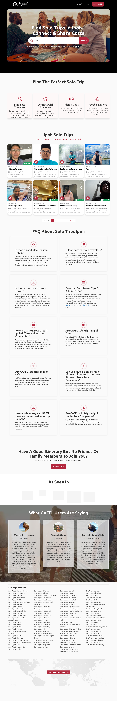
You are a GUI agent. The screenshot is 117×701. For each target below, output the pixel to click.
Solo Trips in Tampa (14, 645)
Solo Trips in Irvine (40, 629)
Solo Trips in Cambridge (68, 613)
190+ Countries (47, 46)
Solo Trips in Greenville (67, 636)
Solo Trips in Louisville (93, 615)
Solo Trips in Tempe (92, 613)
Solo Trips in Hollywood (42, 645)
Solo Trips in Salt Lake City (68, 604)
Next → (72, 220)
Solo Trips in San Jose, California (19, 602)
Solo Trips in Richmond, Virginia (70, 629)
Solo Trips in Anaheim (41, 647)
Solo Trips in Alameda (67, 591)
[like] (29, 147)
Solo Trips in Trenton (15, 613)
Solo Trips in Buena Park (68, 600)
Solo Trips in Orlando (41, 593)
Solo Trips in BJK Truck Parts (95, 618)
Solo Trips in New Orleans (68, 633)
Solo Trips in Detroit (92, 600)
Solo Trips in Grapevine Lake (95, 638)
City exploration (15, 169)
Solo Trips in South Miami (42, 611)
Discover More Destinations (59, 672)
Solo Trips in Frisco (92, 624)
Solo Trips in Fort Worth (94, 620)
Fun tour (89, 169)
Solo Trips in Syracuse (93, 629)
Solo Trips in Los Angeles (16, 593)
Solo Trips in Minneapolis (68, 595)
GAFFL (38, 139)
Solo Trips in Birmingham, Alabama (19, 642)
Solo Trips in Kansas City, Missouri (45, 595)
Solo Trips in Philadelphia (42, 600)
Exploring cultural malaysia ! (72, 169)
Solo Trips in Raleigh (66, 615)
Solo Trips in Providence (42, 624)
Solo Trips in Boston (15, 627)
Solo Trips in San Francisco (17, 615)
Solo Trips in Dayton (92, 633)
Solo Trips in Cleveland (93, 593)
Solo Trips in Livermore (41, 609)
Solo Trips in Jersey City (16, 609)
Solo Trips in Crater (92, 622)
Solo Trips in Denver (15, 607)
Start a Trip (79, 4)
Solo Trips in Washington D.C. (18, 598)
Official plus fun (15, 205)
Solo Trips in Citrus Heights (69, 609)
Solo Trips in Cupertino (41, 613)
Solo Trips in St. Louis (41, 620)
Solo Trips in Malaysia (60, 139)
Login (88, 4)
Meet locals (70, 305)
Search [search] (84, 40)
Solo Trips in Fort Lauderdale (43, 640)
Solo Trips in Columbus (41, 591)
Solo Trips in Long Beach (94, 609)
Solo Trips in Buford (66, 593)
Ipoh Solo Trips (58, 134)
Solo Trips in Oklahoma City (95, 645)
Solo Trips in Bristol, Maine (94, 640)
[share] (29, 151)
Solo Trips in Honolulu (41, 631)
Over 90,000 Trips (74, 46)
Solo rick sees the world (96, 205)
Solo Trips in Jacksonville (42, 615)
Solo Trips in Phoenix (15, 629)
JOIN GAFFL (98, 4)
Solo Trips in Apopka (67, 647)
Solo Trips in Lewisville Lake (69, 631)
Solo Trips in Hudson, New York (18, 591)
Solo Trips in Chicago (15, 595)
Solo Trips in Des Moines (68, 598)
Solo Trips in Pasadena (93, 611)
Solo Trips (47, 139)
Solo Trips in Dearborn (93, 598)
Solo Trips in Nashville (41, 642)
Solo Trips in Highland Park (43, 633)
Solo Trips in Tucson (92, 595)
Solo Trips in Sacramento (42, 607)
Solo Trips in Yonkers (15, 649)
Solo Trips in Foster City (94, 631)
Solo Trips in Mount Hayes (42, 627)
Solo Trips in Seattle (15, 600)
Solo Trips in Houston (15, 636)
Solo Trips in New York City (17, 611)
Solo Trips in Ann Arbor (93, 591)
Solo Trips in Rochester (93, 602)
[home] (20, 4)
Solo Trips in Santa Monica (94, 636)
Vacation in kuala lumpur (45, 205)
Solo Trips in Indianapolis (16, 647)
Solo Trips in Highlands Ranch (70, 607)
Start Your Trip (58, 466)
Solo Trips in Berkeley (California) (71, 611)
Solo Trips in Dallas (14, 622)
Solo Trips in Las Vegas (67, 602)
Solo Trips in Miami (66, 622)
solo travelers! (86, 305)
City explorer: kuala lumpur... (46, 169)
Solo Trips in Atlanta (15, 604)
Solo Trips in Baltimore (41, 618)
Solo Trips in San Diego (16, 638)
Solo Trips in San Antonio (42, 598)
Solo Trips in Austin (14, 624)
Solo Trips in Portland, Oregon (18, 640)
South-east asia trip (68, 205)
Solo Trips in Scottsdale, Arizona (70, 645)
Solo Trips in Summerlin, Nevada (96, 627)
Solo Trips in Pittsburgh (42, 622)
